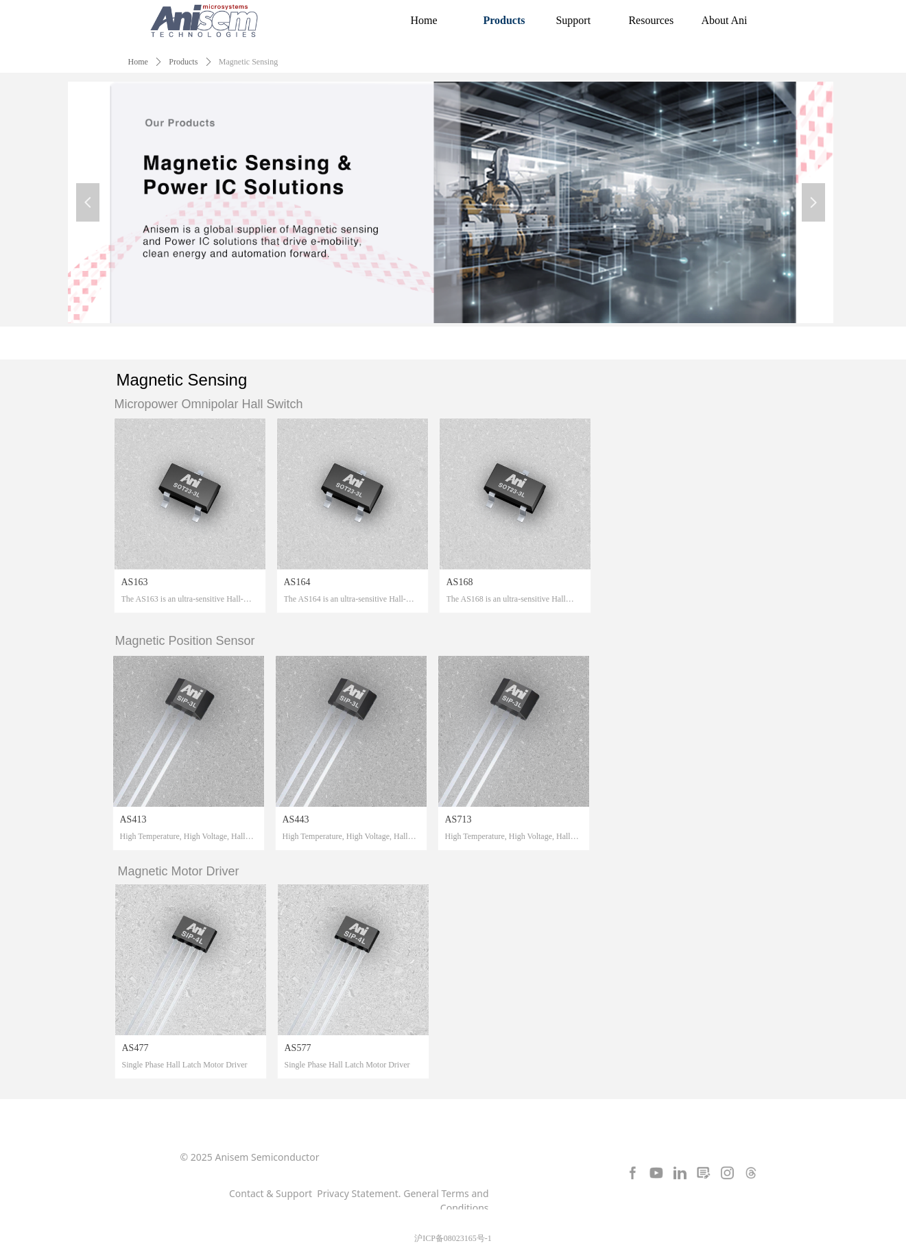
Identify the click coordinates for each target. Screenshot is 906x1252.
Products (183, 62)
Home (138, 62)
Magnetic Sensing (248, 62)
